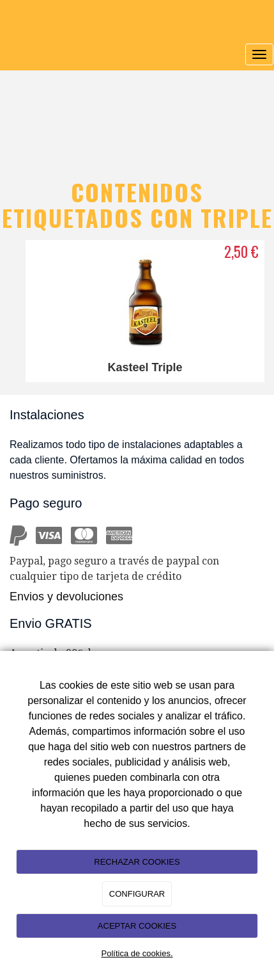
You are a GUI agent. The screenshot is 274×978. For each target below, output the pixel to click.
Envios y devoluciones (66, 596)
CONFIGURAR (137, 894)
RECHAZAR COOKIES (136, 862)
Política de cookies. (136, 953)
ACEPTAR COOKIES (137, 926)
